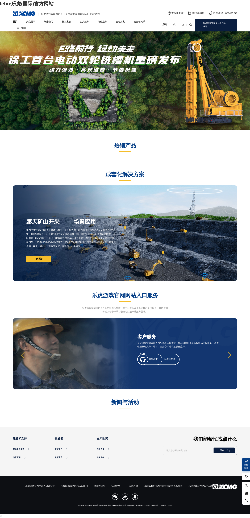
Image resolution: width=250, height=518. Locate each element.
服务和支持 (20, 438)
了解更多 (38, 259)
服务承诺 (153, 359)
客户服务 (84, 21)
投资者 (59, 438)
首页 (15, 21)
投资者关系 (139, 21)
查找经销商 (198, 13)
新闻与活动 (125, 402)
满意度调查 (99, 486)
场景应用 (48, 21)
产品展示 (30, 21)
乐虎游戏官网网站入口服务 (125, 295)
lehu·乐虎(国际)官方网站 (26, 3)
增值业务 (102, 21)
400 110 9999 (166, 505)
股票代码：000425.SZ (225, 13)
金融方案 (120, 21)
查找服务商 (177, 13)
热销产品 (125, 145)
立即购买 (102, 438)
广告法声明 (132, 486)
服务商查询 (169, 359)
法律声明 (115, 486)
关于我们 (21, 28)
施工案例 (66, 21)
